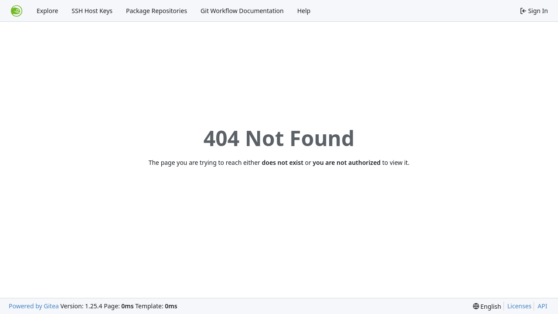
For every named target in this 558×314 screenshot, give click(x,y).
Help (304, 11)
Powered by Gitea (34, 306)
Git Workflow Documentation (242, 11)
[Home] (16, 11)
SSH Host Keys (91, 11)
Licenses (519, 306)
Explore (47, 11)
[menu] (487, 306)
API (542, 306)
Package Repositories (156, 11)
